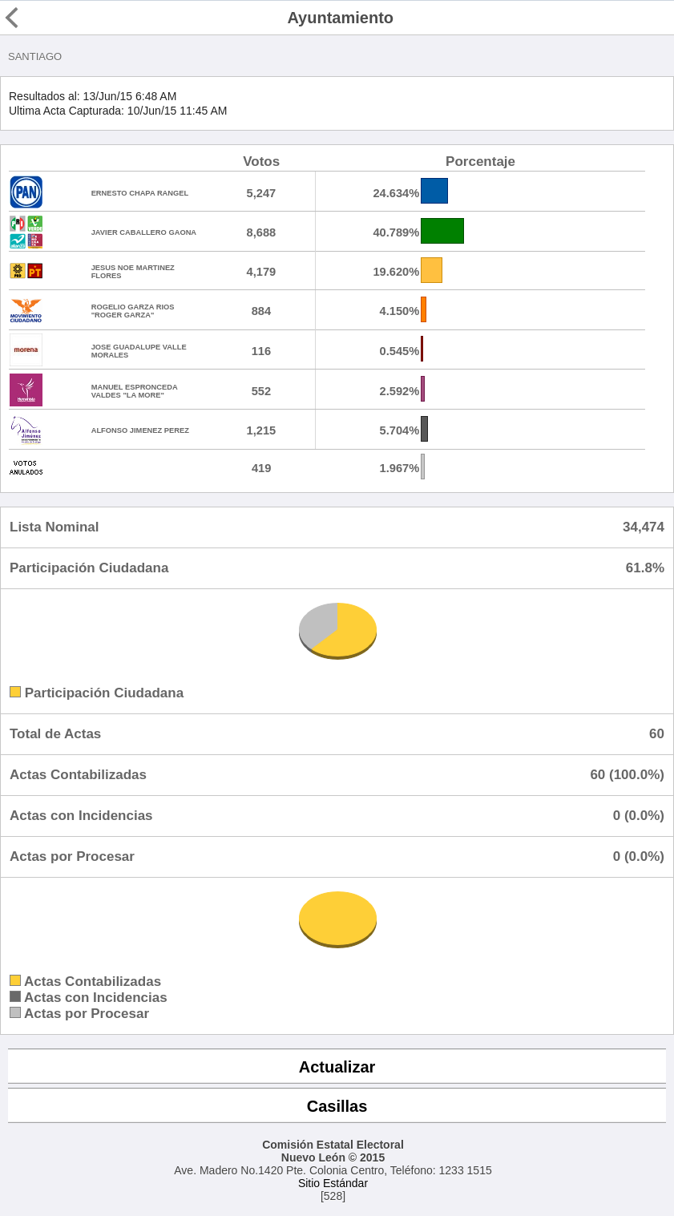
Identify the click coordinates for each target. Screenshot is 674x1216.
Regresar (42, 17)
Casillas (337, 1106)
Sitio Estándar (333, 1183)
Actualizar (337, 1067)
